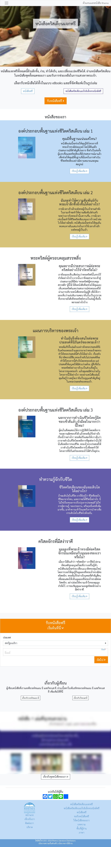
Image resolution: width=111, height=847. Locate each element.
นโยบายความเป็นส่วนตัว (48, 843)
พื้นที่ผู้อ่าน (81, 828)
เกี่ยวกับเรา (29, 819)
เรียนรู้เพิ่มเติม (79, 171)
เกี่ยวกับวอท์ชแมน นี (30, 698)
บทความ (81, 824)
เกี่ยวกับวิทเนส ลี (80, 698)
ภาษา (81, 832)
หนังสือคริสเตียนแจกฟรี (81, 804)
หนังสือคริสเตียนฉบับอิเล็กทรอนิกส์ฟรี (83, 91)
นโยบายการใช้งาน (65, 843)
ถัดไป (101, 660)
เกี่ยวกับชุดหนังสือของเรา (55, 776)
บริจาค (29, 827)
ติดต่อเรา (29, 823)
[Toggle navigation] (6, 3)
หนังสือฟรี (28, 91)
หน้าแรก (29, 815)
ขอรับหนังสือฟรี (81, 816)
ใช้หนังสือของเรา (81, 820)
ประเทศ (7, 637)
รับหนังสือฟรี (55, 101)
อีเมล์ (103, 649)
